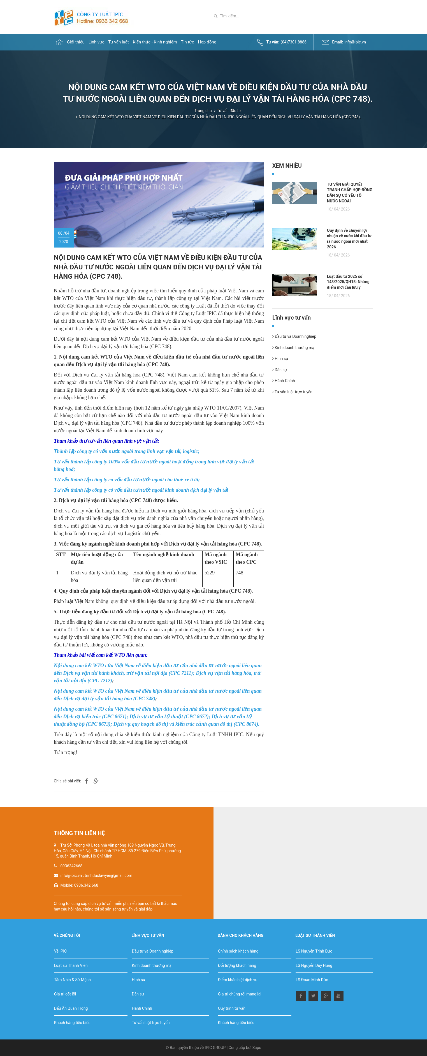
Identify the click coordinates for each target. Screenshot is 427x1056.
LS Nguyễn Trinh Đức (314, 951)
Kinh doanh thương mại (293, 347)
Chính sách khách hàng (238, 951)
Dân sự (279, 370)
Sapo (256, 1047)
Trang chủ (203, 110)
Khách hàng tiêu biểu (72, 1022)
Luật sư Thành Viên (71, 965)
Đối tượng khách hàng (237, 965)
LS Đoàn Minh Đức (312, 980)
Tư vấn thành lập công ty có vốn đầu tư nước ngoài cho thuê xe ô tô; (127, 479)
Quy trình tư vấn (231, 1008)
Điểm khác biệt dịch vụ (237, 980)
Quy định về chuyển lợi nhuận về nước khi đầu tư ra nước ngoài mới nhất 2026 (349, 238)
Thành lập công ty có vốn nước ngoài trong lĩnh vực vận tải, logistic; (126, 451)
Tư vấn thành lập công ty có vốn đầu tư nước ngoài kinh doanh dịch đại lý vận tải (141, 490)
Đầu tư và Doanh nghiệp (294, 336)
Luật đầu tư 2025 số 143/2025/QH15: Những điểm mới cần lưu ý (348, 282)
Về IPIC (60, 951)
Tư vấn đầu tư (229, 110)
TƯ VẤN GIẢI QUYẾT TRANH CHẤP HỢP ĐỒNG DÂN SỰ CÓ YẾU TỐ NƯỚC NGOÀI (349, 192)
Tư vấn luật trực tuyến (292, 392)
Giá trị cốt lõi (65, 994)
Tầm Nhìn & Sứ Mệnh (72, 980)
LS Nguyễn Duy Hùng (314, 965)
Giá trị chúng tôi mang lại (239, 994)
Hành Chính (283, 380)
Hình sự (280, 358)
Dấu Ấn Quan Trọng (71, 1008)
